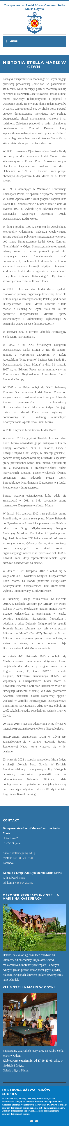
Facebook (8, 862)
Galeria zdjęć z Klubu (16, 1070)
